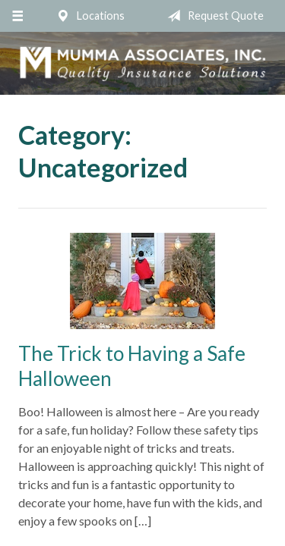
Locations (87, 16)
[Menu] (17, 16)
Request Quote (212, 16)
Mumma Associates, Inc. (142, 63)
